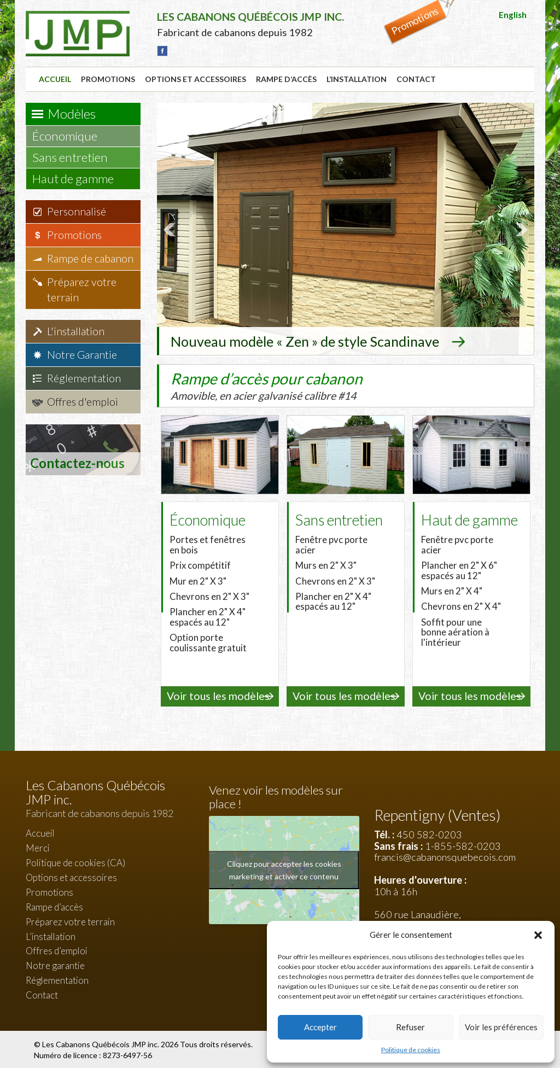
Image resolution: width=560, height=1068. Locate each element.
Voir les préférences (501, 1027)
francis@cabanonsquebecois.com (445, 856)
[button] (538, 935)
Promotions (108, 79)
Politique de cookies (410, 1050)
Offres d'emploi (82, 401)
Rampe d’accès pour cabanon (267, 384)
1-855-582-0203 (463, 845)
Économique (70, 136)
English (513, 15)
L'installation (75, 331)
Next (520, 229)
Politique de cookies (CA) (75, 861)
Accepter (320, 1027)
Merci (38, 847)
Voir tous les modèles (218, 695)
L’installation (356, 79)
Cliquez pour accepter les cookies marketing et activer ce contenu (284, 869)
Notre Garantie (82, 354)
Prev (171, 229)
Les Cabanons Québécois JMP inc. (101, 1043)
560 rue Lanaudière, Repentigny (417, 919)
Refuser (410, 1027)
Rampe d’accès (286, 79)
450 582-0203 (429, 833)
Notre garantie (55, 965)
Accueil (55, 79)
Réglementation (84, 378)
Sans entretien (75, 157)
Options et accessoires (195, 79)
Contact (416, 79)
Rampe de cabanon (90, 258)
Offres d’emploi (57, 950)
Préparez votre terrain (81, 290)
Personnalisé (76, 211)
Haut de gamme (78, 178)
